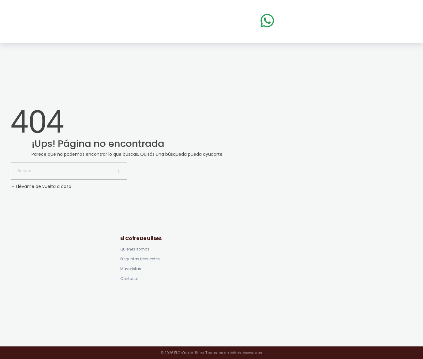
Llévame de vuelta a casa (41, 186)
